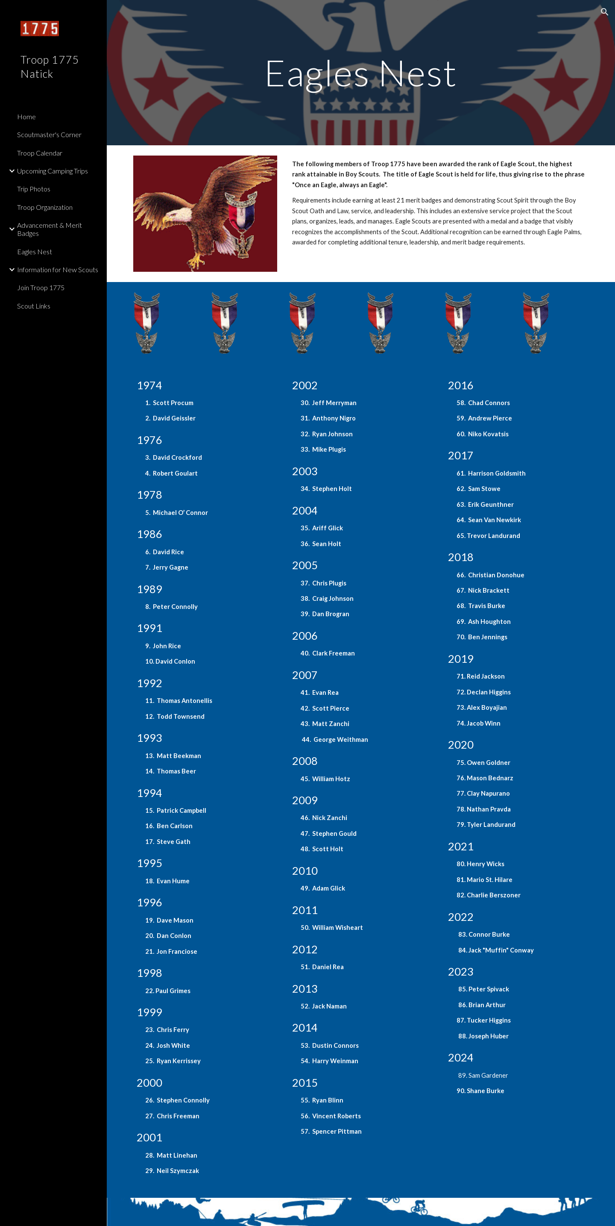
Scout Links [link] (33, 306)
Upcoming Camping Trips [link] (52, 171)
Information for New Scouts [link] (57, 269)
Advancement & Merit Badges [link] (49, 229)
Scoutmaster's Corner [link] (49, 134)
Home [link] (26, 116)
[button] (604, 12)
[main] (361, 72)
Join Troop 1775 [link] (40, 287)
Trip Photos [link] (33, 189)
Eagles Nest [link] (34, 251)
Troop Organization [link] (45, 207)
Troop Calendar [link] (39, 153)
